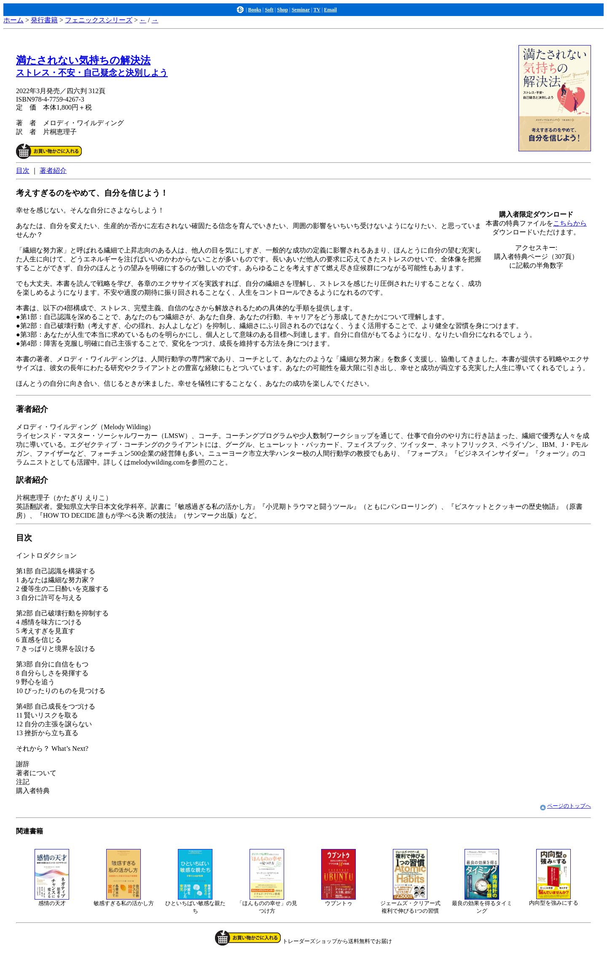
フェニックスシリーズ (98, 20)
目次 (23, 170)
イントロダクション (303, 663)
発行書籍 (44, 20)
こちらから (570, 223)
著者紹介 (53, 170)
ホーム (13, 20)
